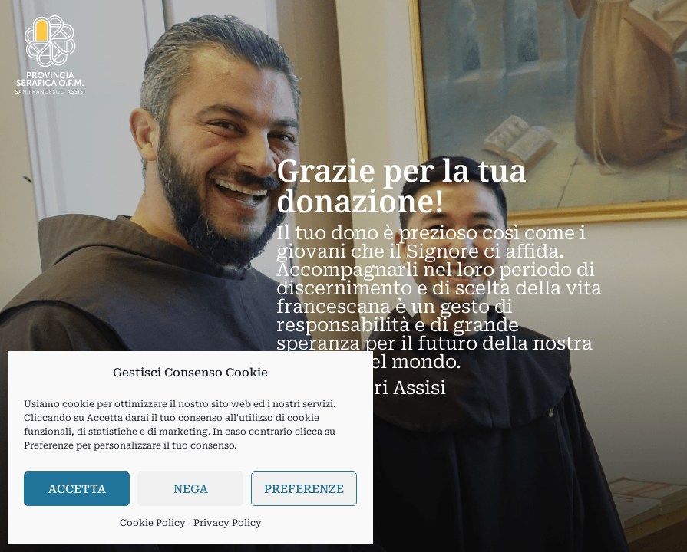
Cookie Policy (153, 523)
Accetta (77, 489)
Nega (190, 489)
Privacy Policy (227, 523)
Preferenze (304, 489)
